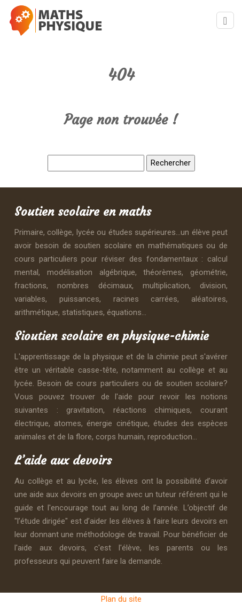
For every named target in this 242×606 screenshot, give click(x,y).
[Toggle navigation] (225, 20)
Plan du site (121, 599)
